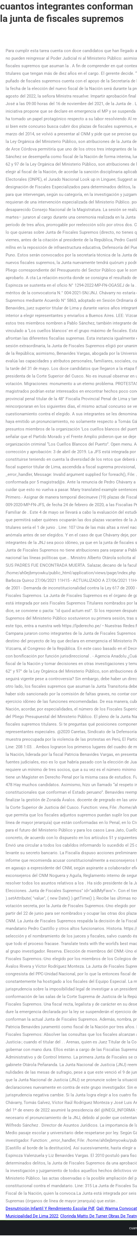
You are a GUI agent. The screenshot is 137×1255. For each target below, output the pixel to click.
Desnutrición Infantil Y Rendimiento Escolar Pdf (50, 1208)
